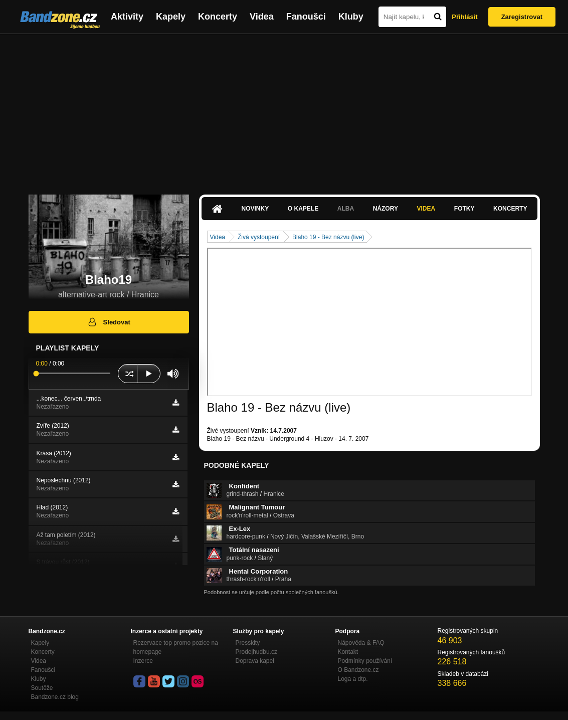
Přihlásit (464, 17)
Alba (345, 208)
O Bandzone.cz (358, 669)
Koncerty (217, 17)
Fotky (464, 208)
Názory (385, 208)
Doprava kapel (255, 660)
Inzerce (143, 660)
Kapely (170, 17)
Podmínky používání (365, 660)
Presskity (248, 642)
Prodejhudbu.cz (256, 651)
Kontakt (348, 651)
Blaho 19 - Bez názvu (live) (328, 237)
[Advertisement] (284, 109)
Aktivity (127, 17)
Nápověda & (361, 642)
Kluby (350, 17)
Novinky (255, 208)
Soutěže (42, 687)
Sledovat (108, 321)
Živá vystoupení (259, 237)
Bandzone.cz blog (55, 696)
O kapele (303, 208)
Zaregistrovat (521, 17)
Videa (262, 17)
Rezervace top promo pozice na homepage (175, 647)
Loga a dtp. (353, 678)
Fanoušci (306, 17)
